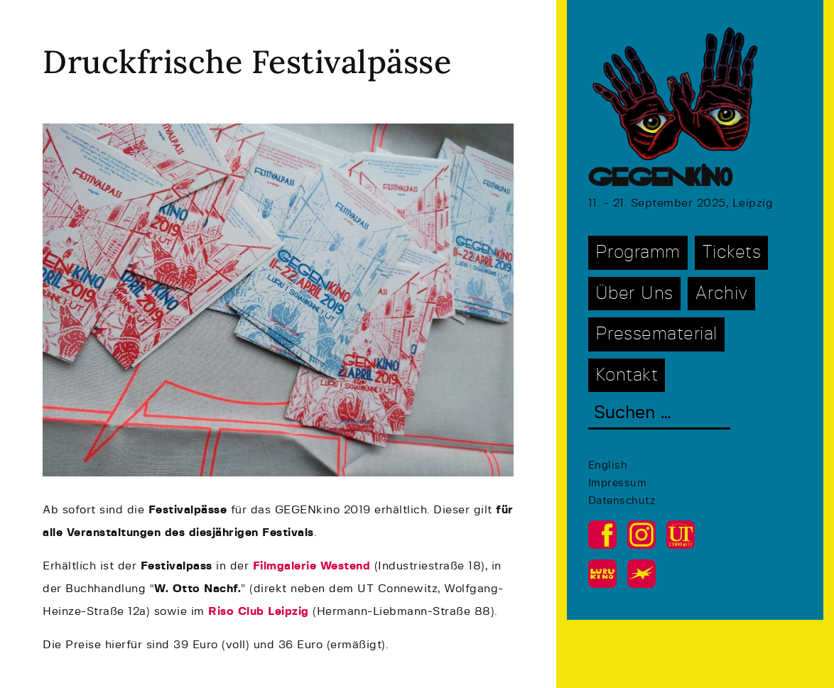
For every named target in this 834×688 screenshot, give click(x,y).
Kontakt (627, 375)
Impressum (617, 483)
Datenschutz (622, 501)
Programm (638, 252)
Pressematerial (656, 334)
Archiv (721, 293)
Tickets (732, 252)
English (608, 465)
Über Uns (634, 293)
